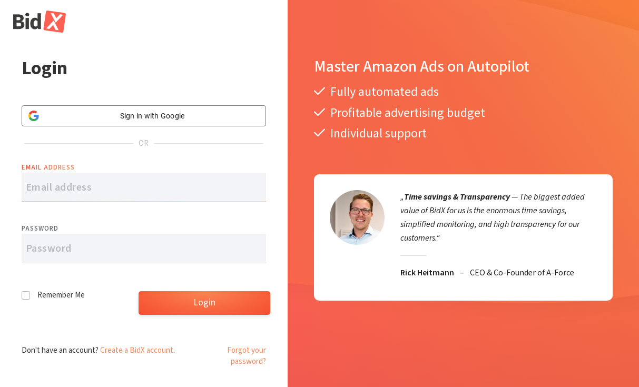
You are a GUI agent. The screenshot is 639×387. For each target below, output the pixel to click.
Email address (48, 167)
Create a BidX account (136, 350)
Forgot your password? (246, 356)
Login (204, 302)
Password (40, 228)
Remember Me (61, 295)
